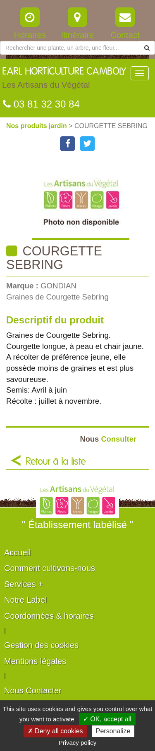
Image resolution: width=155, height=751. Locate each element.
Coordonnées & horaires (49, 615)
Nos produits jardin (37, 125)
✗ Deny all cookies (55, 731)
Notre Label (25, 599)
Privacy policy (78, 742)
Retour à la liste (56, 462)
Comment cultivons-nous (49, 568)
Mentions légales (35, 661)
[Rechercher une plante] (69, 48)
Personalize (113, 731)
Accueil (17, 552)
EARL (64, 80)
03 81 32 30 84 (41, 104)
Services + (23, 584)
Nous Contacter (33, 690)
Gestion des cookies (41, 645)
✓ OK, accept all (107, 719)
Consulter (108, 439)
